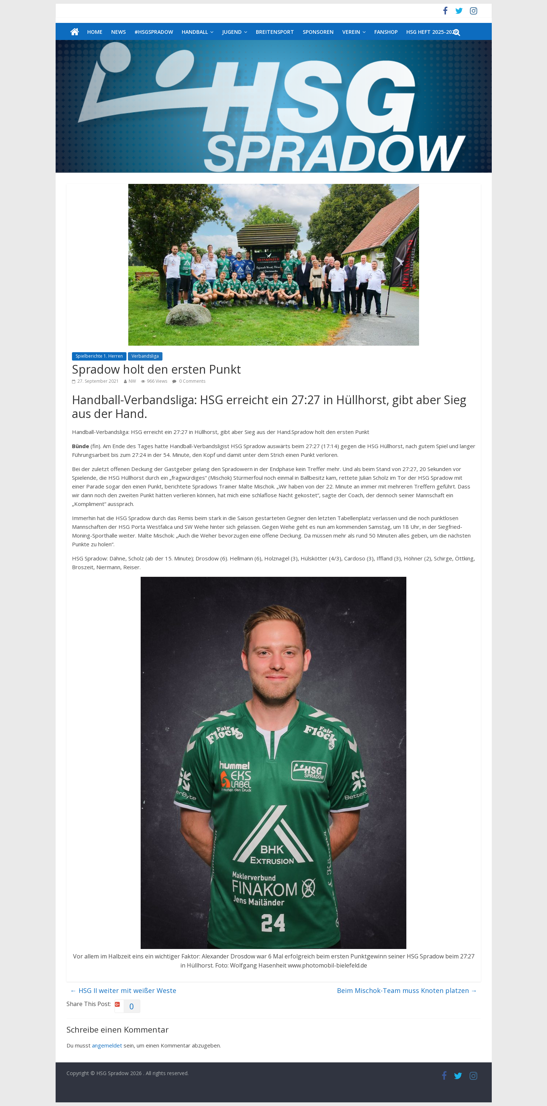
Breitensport (275, 31)
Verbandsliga (145, 356)
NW (132, 381)
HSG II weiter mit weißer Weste (123, 990)
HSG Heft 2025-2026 (432, 31)
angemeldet (107, 1045)
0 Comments (188, 381)
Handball (195, 31)
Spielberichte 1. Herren (99, 356)
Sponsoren (318, 31)
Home (94, 31)
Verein (351, 31)
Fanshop (386, 31)
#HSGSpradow (153, 31)
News (118, 31)
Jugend (232, 31)
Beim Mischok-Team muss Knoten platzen (407, 990)
